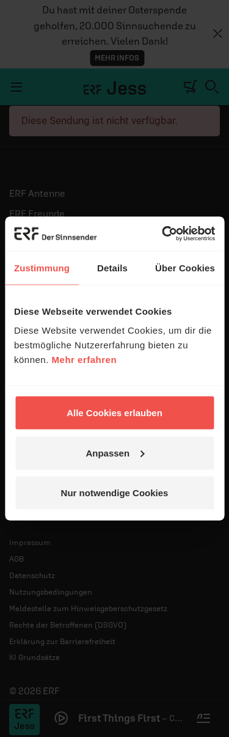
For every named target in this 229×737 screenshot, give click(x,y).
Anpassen (114, 452)
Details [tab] (112, 267)
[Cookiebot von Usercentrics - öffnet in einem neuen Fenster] (163, 234)
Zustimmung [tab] (42, 267)
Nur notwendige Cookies (115, 493)
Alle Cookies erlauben (114, 413)
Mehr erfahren (84, 359)
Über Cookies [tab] (185, 267)
